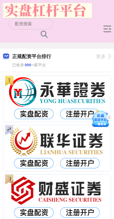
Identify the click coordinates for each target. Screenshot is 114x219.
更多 (103, 56)
